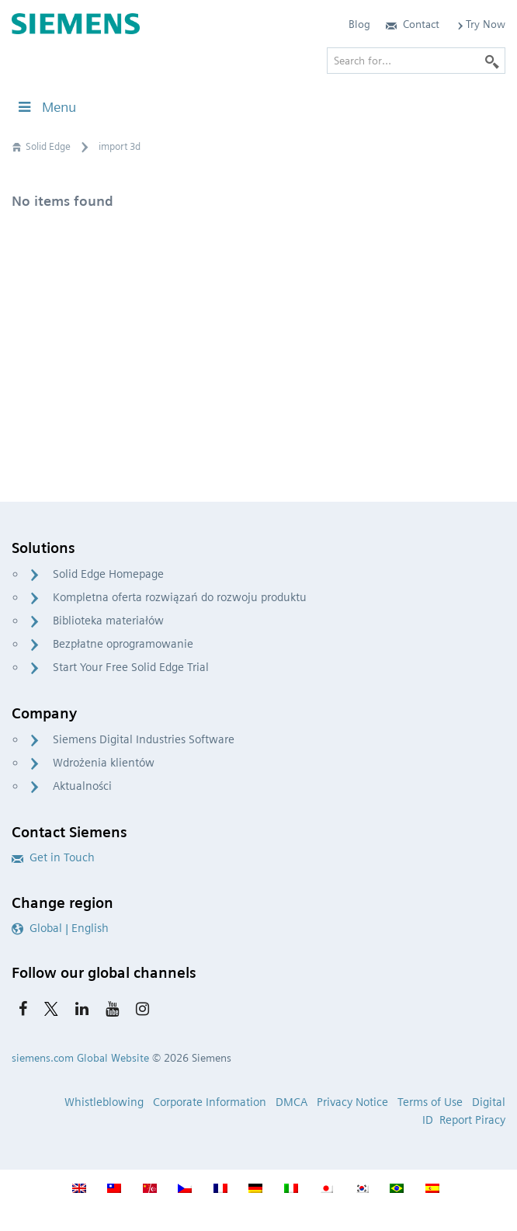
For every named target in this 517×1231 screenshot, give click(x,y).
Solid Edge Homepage (108, 574)
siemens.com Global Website (80, 1058)
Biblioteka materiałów (108, 621)
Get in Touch (53, 857)
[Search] (492, 60)
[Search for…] (416, 60)
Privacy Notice (352, 1102)
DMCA (291, 1102)
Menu (46, 107)
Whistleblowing (104, 1102)
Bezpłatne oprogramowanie (123, 644)
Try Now (480, 24)
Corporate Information (209, 1102)
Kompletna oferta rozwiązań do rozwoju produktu (180, 597)
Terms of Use (430, 1102)
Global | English (60, 928)
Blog (359, 24)
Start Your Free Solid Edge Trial (131, 667)
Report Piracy (472, 1120)
